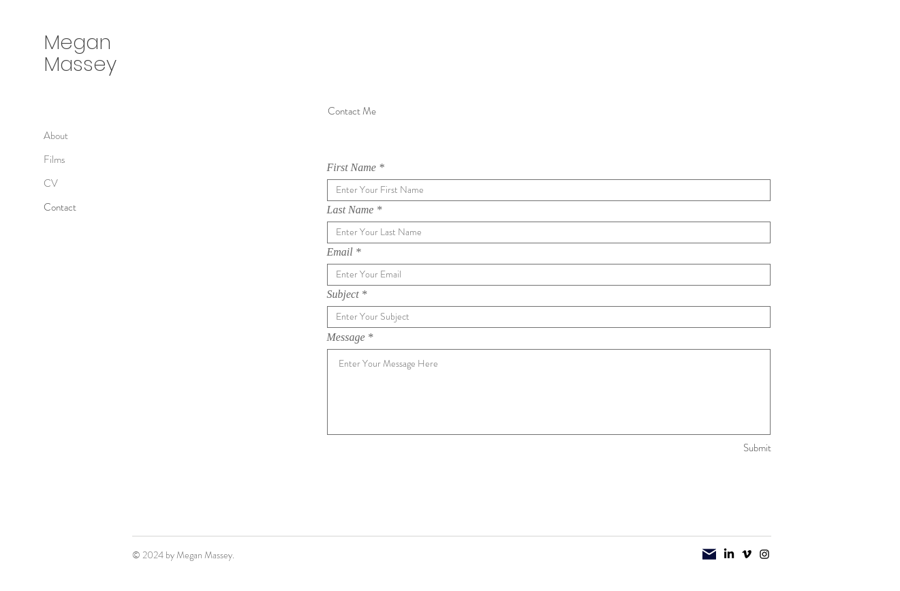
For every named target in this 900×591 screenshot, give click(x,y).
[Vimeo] (747, 554)
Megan (77, 42)
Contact (60, 207)
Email (340, 252)
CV (51, 183)
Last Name (350, 209)
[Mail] (709, 554)
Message (346, 337)
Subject (343, 294)
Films (54, 159)
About (56, 135)
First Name (351, 167)
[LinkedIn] (729, 554)
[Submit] (722, 448)
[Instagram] (764, 554)
